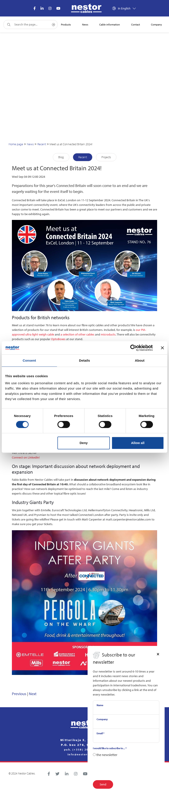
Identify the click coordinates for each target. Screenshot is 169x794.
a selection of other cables (77, 334)
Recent (41, 144)
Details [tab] (84, 360)
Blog (61, 157)
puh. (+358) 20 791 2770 (84, 749)
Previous (19, 693)
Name (100, 705)
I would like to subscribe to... (110, 748)
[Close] (158, 654)
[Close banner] (162, 347)
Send (103, 784)
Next (33, 693)
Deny (84, 443)
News (30, 144)
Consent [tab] (29, 360)
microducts (108, 334)
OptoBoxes (58, 339)
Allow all (137, 443)
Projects (106, 157)
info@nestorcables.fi (84, 754)
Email (100, 733)
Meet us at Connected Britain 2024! (71, 144)
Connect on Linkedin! (26, 457)
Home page (16, 144)
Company (102, 719)
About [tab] (140, 360)
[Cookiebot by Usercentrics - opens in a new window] (133, 347)
